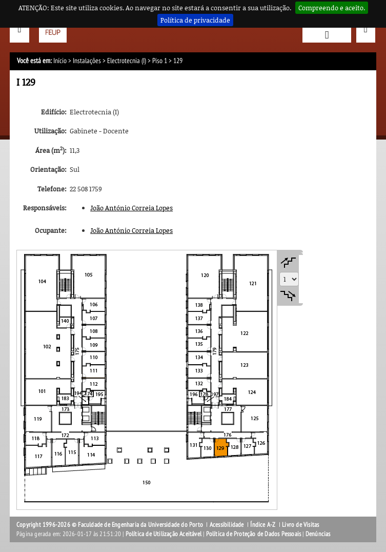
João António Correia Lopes (131, 207)
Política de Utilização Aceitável (163, 534)
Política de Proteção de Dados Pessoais (253, 534)
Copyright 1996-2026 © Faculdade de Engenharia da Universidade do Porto (109, 525)
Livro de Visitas (300, 525)
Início (60, 60)
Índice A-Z (262, 525)
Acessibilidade (227, 525)
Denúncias (318, 534)
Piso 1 (159, 60)
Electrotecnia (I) (126, 60)
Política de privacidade (195, 20)
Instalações (87, 60)
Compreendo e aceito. (331, 7)
